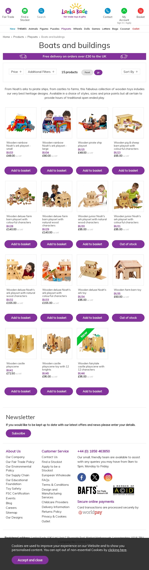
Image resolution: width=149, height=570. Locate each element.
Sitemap (11, 512)
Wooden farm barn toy (127, 289)
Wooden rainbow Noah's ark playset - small (18, 145)
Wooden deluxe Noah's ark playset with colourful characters (56, 292)
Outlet (135, 28)
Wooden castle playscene (15, 365)
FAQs (45, 480)
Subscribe (18, 433)
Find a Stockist (52, 462)
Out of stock (128, 244)
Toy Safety (13, 488)
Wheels (77, 28)
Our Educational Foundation (17, 482)
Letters (106, 28)
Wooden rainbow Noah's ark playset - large (54, 145)
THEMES (22, 28)
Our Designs (14, 517)
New (12, 28)
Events (11, 498)
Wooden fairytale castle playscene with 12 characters (91, 366)
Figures (44, 28)
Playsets (66, 28)
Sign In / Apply (124, 22)
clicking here (117, 550)
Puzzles (54, 28)
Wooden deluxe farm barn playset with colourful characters (19, 219)
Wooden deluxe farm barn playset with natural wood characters (55, 221)
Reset (87, 72)
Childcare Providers (55, 502)
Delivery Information (55, 507)
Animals (33, 28)
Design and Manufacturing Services (52, 493)
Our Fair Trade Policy (20, 462)
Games (96, 28)
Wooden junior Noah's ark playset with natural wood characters (92, 219)
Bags (115, 28)
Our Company (15, 457)
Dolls (87, 28)
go (98, 72)
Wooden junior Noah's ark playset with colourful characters (127, 219)
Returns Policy (52, 511)
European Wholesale (56, 475)
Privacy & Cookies (54, 516)
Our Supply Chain (17, 475)
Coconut (125, 28)
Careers (11, 508)
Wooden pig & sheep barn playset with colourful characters (126, 145)
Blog (9, 503)
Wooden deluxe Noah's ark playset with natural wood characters (20, 292)
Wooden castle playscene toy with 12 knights (55, 366)
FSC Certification (17, 493)
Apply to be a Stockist (51, 468)
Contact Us (50, 457)
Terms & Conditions (55, 485)
